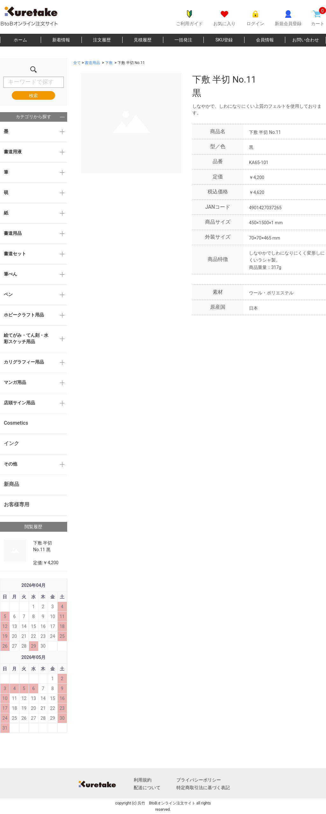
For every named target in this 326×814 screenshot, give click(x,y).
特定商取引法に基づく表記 (203, 787)
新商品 (11, 484)
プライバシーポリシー (198, 779)
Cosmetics (16, 423)
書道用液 (13, 151)
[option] (127, 123)
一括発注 (183, 39)
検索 (33, 95)
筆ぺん (10, 274)
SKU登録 (224, 39)
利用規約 (143, 779)
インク (11, 443)
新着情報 (61, 39)
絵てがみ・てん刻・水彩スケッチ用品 (26, 338)
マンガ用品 (15, 382)
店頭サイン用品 (19, 402)
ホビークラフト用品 (24, 314)
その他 (10, 463)
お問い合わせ (305, 39)
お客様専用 (16, 504)
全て (77, 63)
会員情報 (265, 39)
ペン (8, 294)
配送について (147, 787)
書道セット (15, 253)
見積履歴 (143, 39)
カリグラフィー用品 (24, 361)
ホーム (20, 39)
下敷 (109, 63)
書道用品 (13, 233)
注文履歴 (102, 39)
